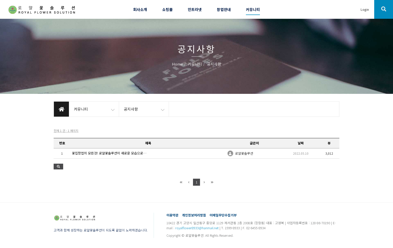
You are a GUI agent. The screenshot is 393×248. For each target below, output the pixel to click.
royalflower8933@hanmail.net (197, 227)
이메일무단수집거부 (223, 215)
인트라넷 (195, 9)
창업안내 (224, 9)
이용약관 (172, 215)
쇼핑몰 (167, 9)
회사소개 (140, 9)
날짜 (301, 143)
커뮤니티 (253, 9)
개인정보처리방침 (194, 215)
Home (177, 64)
